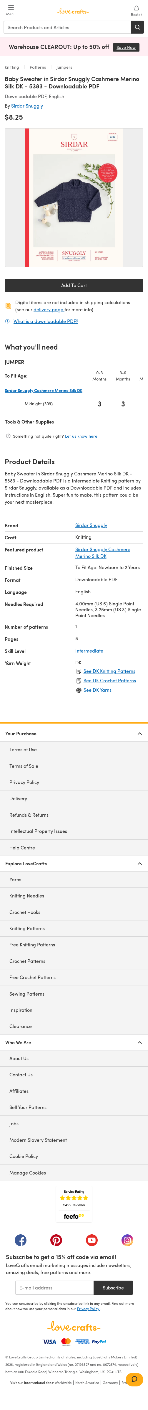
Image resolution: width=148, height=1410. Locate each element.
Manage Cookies (27, 1172)
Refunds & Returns (29, 815)
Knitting (12, 67)
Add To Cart (74, 285)
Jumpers (63, 67)
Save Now (128, 47)
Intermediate (89, 651)
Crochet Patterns (27, 961)
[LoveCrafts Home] (74, 1326)
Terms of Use (23, 749)
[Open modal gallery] (74, 197)
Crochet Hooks (24, 912)
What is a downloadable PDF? (46, 321)
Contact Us (21, 1074)
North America (87, 1382)
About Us (19, 1058)
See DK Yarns (98, 690)
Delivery (18, 798)
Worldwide (63, 1382)
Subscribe (113, 1287)
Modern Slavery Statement (38, 1140)
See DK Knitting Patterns (109, 671)
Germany (110, 1382)
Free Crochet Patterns (32, 977)
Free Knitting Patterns (32, 944)
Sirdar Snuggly (27, 106)
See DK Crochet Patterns (110, 680)
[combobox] (68, 27)
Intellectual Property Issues (38, 831)
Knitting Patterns (27, 928)
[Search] (137, 27)
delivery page (49, 309)
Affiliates (19, 1091)
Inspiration (20, 1010)
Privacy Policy (24, 782)
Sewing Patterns (26, 994)
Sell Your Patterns (27, 1107)
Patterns (38, 67)
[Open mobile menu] (11, 11)
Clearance (20, 1026)
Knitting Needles (26, 895)
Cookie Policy (23, 1156)
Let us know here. (82, 436)
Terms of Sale (23, 766)
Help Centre (22, 847)
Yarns (15, 879)
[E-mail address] (54, 1288)
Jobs (14, 1123)
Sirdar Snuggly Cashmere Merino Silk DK (102, 552)
